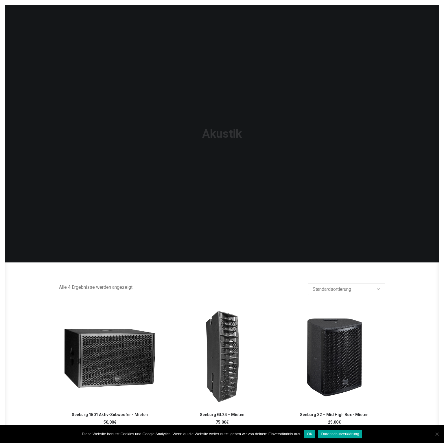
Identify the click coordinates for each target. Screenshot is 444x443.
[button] (110, 321)
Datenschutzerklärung (340, 434)
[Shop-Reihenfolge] (346, 254)
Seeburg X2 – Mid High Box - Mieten (334, 379)
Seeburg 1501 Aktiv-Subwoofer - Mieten (110, 379)
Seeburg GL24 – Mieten (222, 379)
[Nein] (437, 434)
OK (309, 434)
